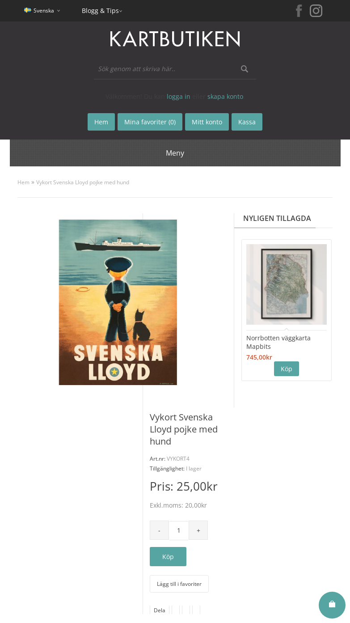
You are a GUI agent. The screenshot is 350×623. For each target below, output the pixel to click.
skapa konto (225, 96)
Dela (159, 610)
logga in (178, 96)
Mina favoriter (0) (150, 122)
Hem (23, 182)
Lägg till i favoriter (179, 584)
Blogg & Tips (100, 10)
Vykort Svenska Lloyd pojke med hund (82, 182)
